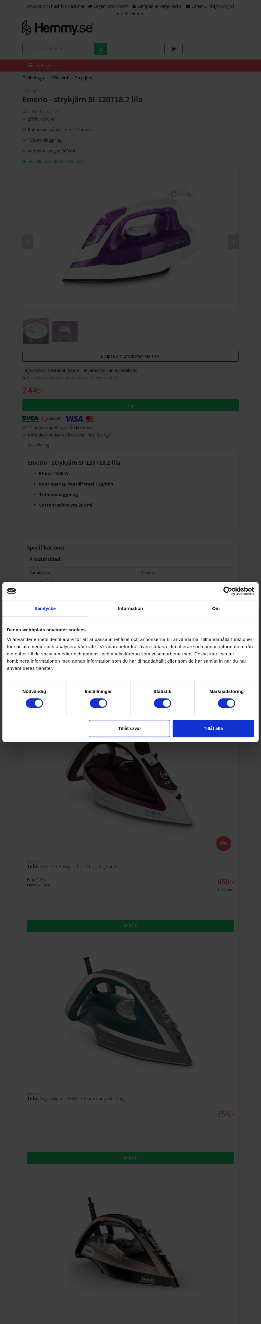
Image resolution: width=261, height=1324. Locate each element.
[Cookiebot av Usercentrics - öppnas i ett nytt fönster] (227, 591)
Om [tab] (216, 608)
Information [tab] (130, 608)
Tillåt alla (213, 728)
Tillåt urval (129, 728)
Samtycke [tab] (45, 608)
